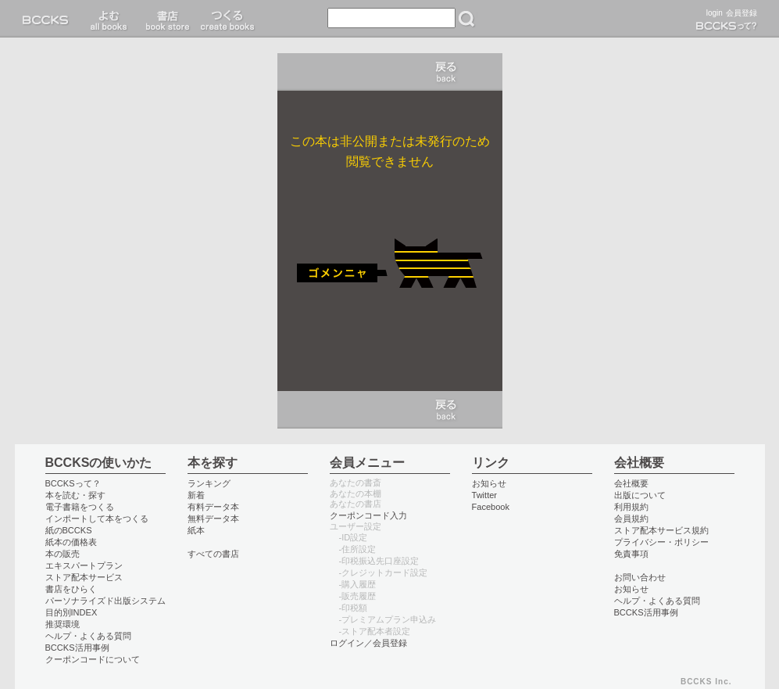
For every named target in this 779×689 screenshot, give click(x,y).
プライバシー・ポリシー (661, 542)
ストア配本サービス (84, 577)
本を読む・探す (75, 495)
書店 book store (165, 19)
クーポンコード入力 (368, 515)
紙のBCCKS (68, 530)
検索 (466, 19)
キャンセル (446, 72)
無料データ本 (213, 518)
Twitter (485, 495)
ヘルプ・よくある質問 (88, 636)
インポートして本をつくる (96, 518)
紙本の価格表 (71, 542)
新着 (196, 495)
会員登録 (741, 13)
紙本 (196, 530)
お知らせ (489, 483)
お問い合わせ (640, 577)
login (714, 13)
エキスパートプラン (84, 565)
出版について (640, 495)
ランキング (209, 483)
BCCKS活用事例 (77, 647)
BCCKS (48, 19)
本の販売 (62, 553)
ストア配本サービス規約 (661, 530)
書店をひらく (71, 589)
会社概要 (631, 483)
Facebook (491, 506)
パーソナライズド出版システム (105, 600)
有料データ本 (213, 506)
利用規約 (631, 506)
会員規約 (631, 518)
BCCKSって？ (73, 483)
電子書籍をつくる (79, 506)
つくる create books (227, 19)
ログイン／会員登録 (368, 643)
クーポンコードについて (92, 659)
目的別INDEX (71, 612)
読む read (109, 19)
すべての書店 (213, 553)
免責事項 (631, 553)
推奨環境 (62, 624)
